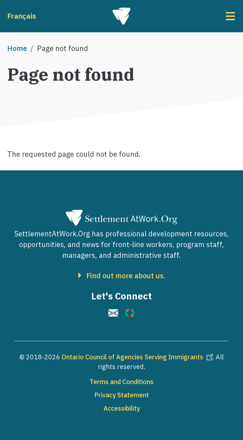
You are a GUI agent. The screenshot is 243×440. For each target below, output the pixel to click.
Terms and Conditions (121, 382)
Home (17, 48)
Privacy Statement (121, 395)
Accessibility (122, 408)
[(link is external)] (113, 313)
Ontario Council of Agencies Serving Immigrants (138, 357)
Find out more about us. (125, 275)
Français (21, 16)
